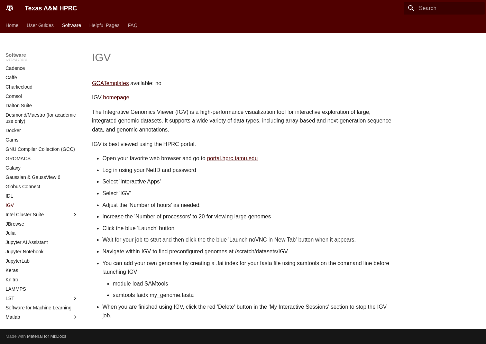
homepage (116, 97)
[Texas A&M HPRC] (10, 8)
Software (71, 25)
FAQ (133, 25)
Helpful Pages (104, 25)
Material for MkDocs (46, 336)
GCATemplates (110, 83)
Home (12, 25)
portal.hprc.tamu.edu (232, 158)
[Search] (444, 8)
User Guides (40, 25)
